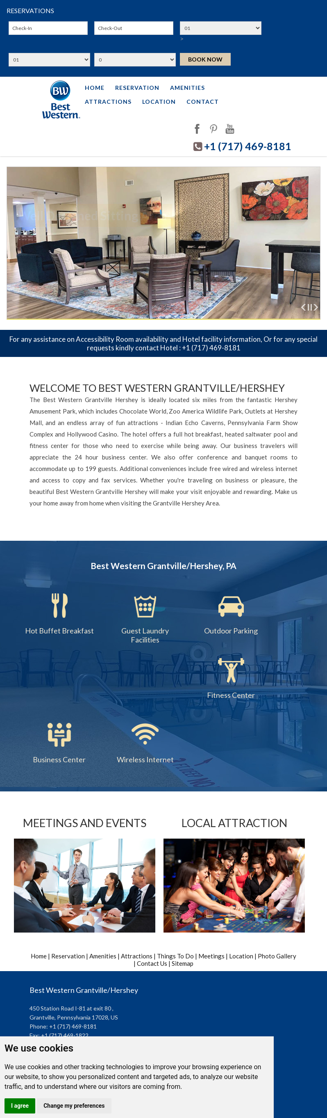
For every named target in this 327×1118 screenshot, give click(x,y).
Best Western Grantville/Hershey (84, 990)
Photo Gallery (277, 956)
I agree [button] (20, 1105)
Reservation (137, 87)
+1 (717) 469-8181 (247, 146)
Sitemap (182, 963)
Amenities (187, 87)
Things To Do (176, 956)
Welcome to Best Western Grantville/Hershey (157, 388)
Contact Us (152, 963)
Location (159, 101)
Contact (202, 101)
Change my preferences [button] (73, 1105)
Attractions (108, 101)
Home (94, 87)
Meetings (211, 956)
